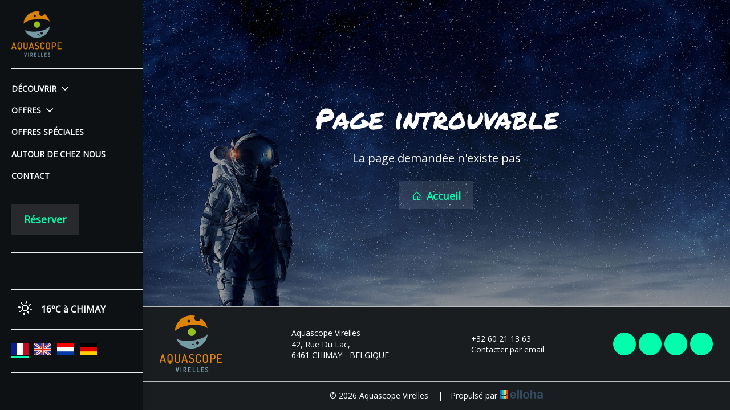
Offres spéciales (47, 131)
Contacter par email (501, 349)
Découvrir (39, 88)
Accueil (436, 196)
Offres (32, 110)
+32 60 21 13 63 (494, 338)
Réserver (45, 219)
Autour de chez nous (58, 154)
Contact (30, 175)
